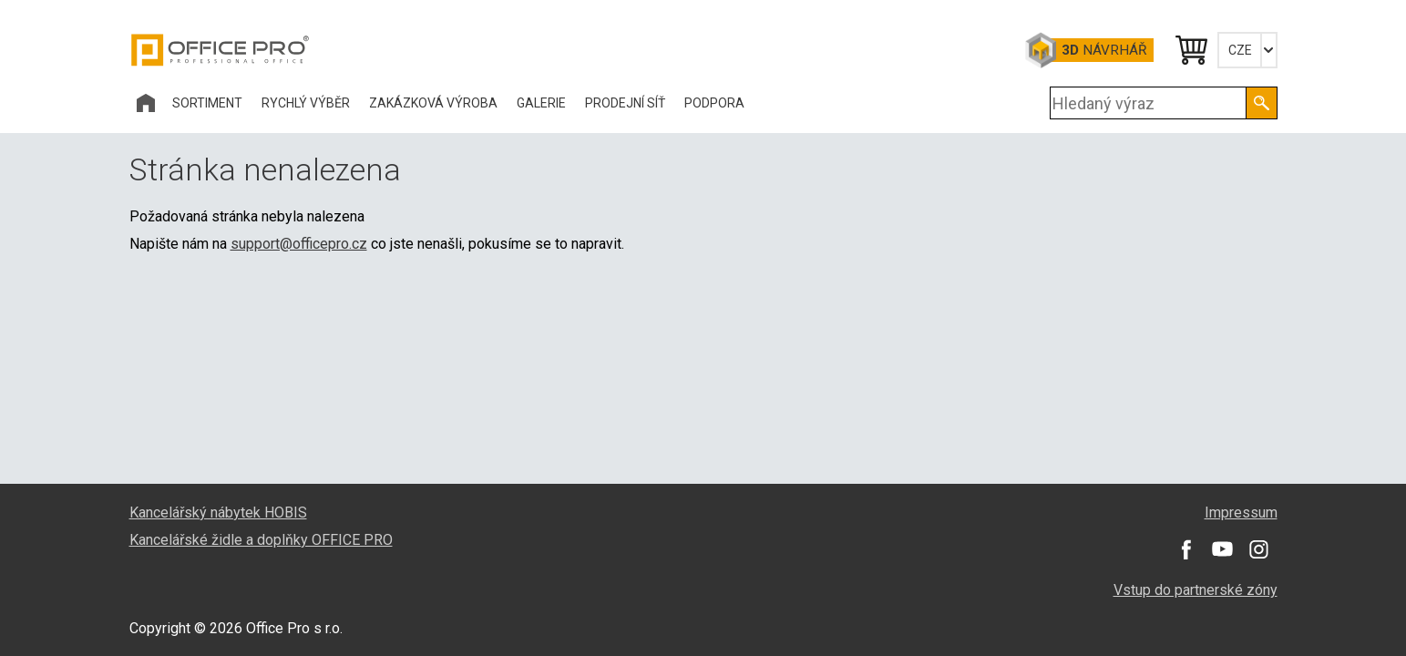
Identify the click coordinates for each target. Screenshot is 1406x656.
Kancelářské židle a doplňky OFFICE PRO (261, 539)
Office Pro (220, 50)
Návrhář (1104, 50)
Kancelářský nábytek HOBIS (218, 512)
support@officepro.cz (299, 243)
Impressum (1241, 512)
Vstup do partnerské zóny (1196, 590)
